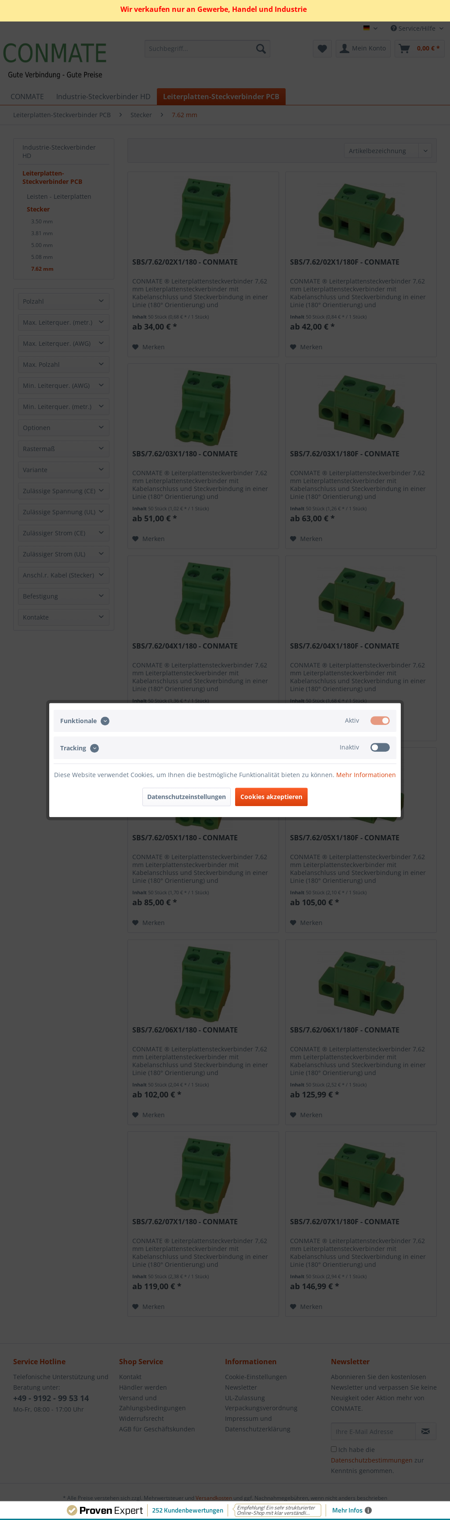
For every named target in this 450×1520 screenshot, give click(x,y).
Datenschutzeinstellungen (186, 796)
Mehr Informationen (366, 775)
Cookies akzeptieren (271, 796)
